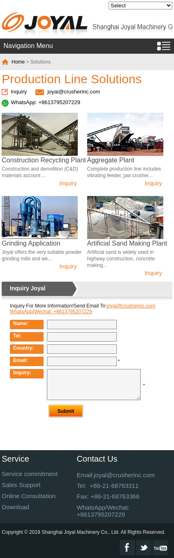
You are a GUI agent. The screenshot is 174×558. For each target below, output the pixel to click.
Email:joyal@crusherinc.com (116, 474)
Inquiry (19, 92)
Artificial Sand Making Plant (127, 243)
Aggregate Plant (111, 160)
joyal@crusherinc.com (73, 92)
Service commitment (30, 473)
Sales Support (21, 484)
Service (15, 458)
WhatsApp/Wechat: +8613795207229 (103, 511)
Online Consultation (29, 495)
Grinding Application (31, 243)
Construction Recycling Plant (44, 160)
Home (18, 62)
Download (15, 506)
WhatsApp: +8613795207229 (45, 102)
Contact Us (97, 458)
